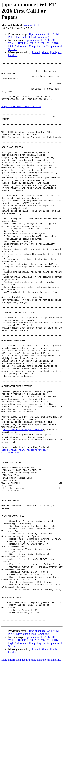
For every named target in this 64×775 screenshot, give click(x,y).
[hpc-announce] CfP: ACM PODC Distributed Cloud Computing (33, 35)
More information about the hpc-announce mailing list (31, 772)
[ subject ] (56, 52)
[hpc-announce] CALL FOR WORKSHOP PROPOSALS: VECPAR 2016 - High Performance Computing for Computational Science (35, 45)
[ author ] (13, 55)
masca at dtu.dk (31, 25)
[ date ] (36, 52)
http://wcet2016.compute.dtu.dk (21, 115)
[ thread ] (46, 52)
